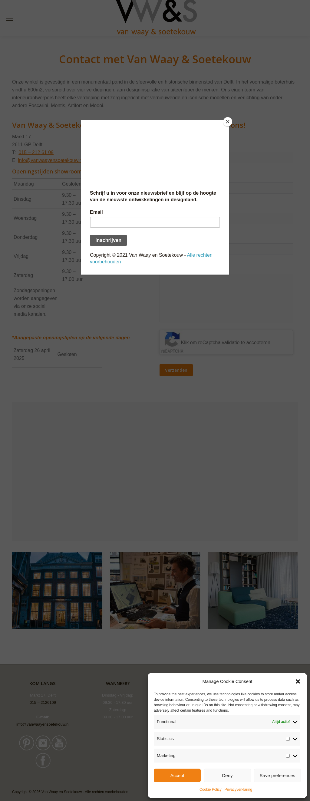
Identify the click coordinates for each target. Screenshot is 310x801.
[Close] (227, 121)
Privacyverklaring (238, 789)
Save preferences (277, 775)
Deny (227, 775)
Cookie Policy (211, 789)
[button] (298, 681)
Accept (177, 775)
